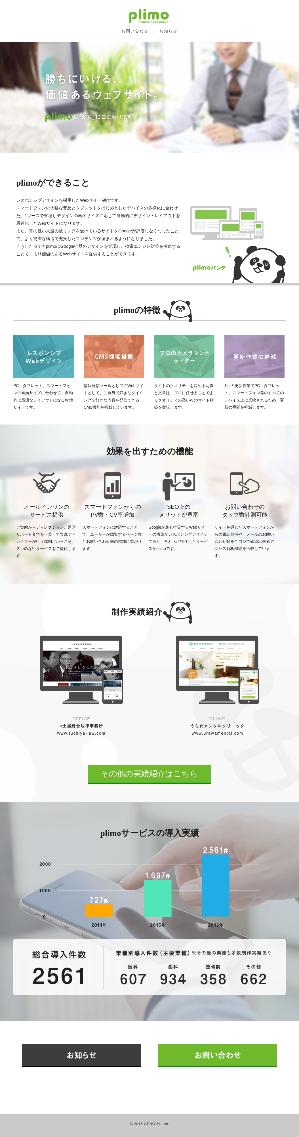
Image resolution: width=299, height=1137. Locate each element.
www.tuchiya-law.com (81, 733)
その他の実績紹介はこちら (149, 773)
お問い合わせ (135, 31)
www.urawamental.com (217, 733)
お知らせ (168, 31)
